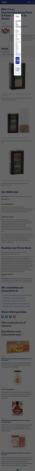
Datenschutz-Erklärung (19, 54)
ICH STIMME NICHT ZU (17, 69)
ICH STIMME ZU (17, 60)
